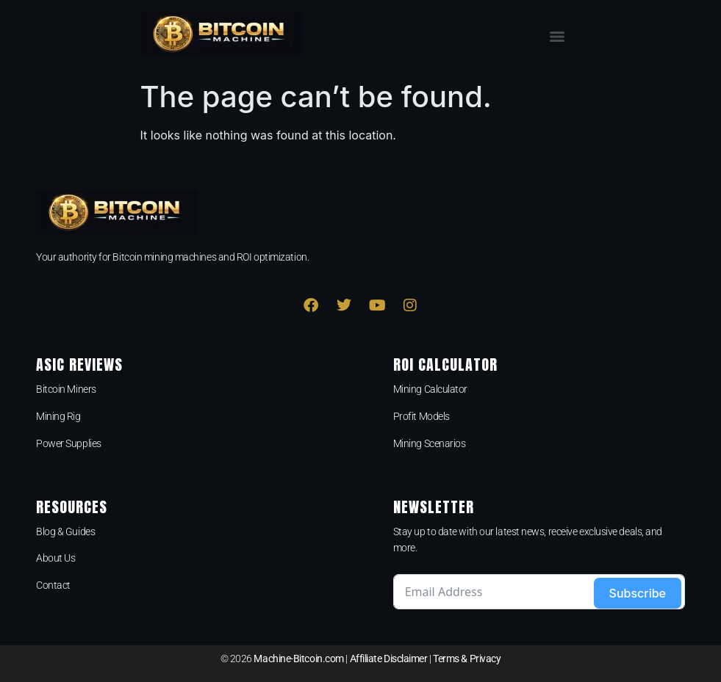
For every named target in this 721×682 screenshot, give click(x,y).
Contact (53, 585)
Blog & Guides (65, 531)
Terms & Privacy (467, 658)
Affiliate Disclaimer (389, 658)
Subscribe (637, 593)
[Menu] (557, 37)
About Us (55, 558)
